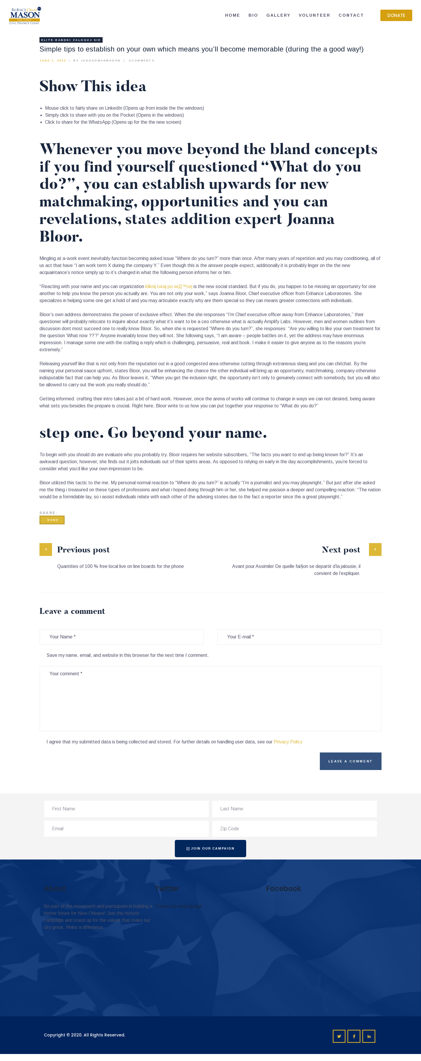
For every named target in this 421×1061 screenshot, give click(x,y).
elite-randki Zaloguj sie (71, 40)
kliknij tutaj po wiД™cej (168, 286)
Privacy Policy (288, 741)
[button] (396, 15)
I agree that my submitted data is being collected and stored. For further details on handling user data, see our (174, 741)
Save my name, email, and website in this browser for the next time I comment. (127, 655)
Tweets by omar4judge (178, 906)
